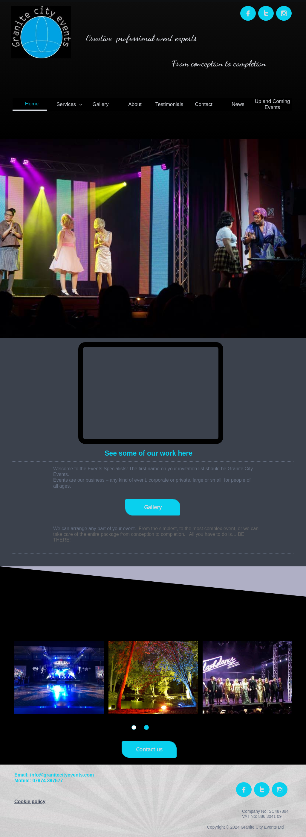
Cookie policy (29, 801)
